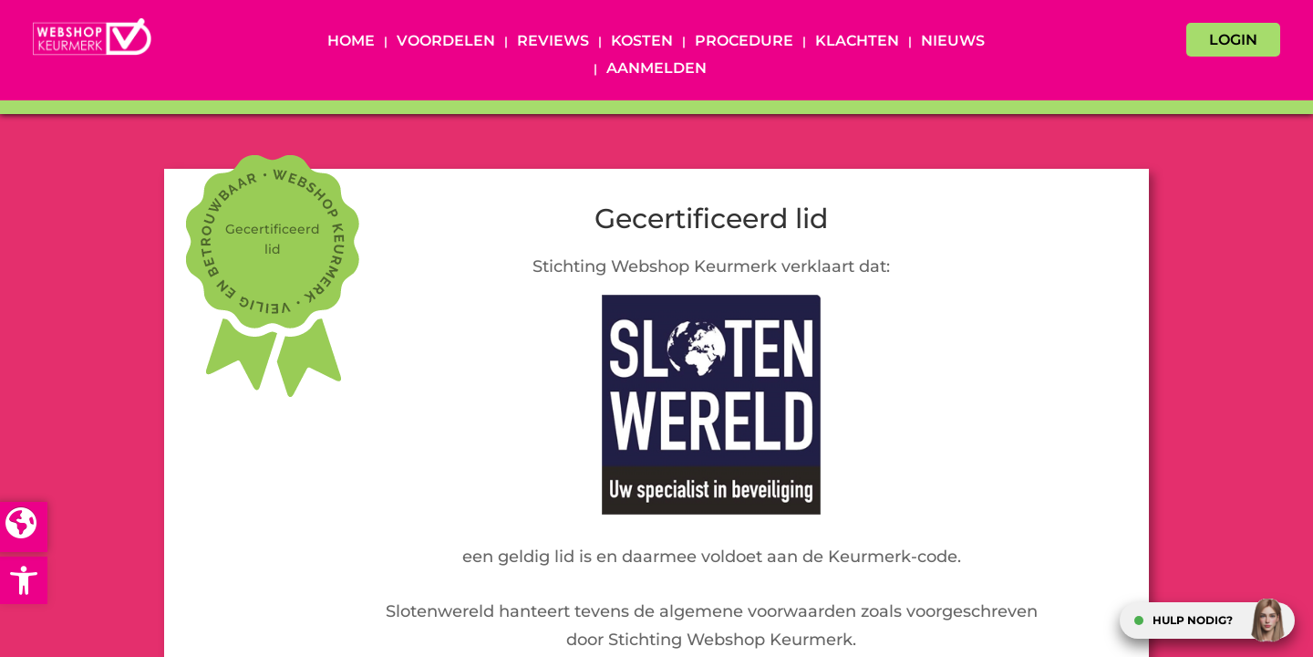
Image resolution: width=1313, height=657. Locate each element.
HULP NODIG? (1193, 620)
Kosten (642, 42)
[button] (23, 580)
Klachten (857, 42)
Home (351, 42)
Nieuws (953, 42)
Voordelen (446, 42)
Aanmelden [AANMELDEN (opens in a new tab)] (656, 69)
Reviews (553, 42)
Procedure (744, 42)
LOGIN (1233, 39)
